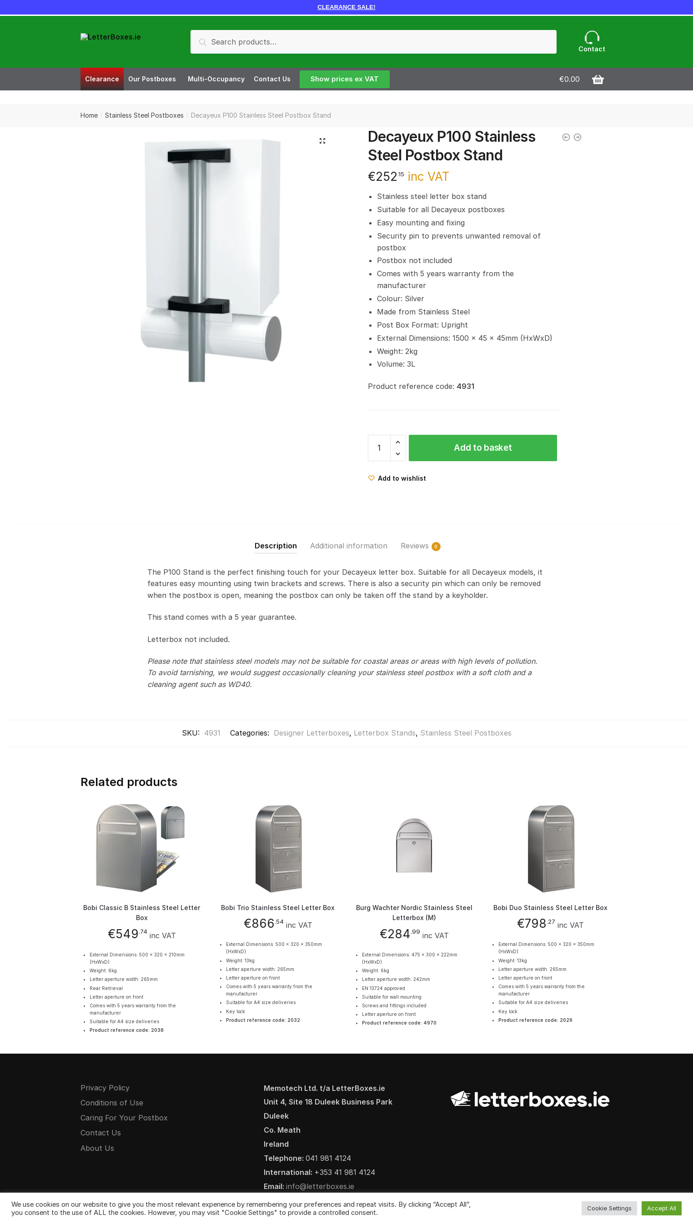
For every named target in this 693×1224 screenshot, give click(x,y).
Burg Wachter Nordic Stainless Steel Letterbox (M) (414, 913)
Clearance (102, 79)
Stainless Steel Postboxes (144, 115)
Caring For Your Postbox (124, 1117)
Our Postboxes (152, 79)
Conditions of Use (111, 1102)
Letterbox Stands (385, 732)
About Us (97, 1148)
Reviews (415, 546)
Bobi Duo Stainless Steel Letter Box (550, 907)
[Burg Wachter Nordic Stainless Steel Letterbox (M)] (414, 848)
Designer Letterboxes (311, 732)
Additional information (348, 545)
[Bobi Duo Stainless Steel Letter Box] (550, 848)
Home (89, 115)
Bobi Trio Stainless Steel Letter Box (278, 907)
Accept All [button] (661, 1208)
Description (276, 545)
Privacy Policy (105, 1087)
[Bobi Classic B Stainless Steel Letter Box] (141, 848)
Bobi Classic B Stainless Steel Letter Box (141, 913)
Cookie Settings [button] (609, 1208)
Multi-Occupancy (216, 79)
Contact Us (272, 79)
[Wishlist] (397, 478)
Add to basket (483, 448)
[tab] (276, 538)
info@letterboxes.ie (320, 1186)
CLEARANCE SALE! (346, 7)
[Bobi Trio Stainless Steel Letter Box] (278, 848)
